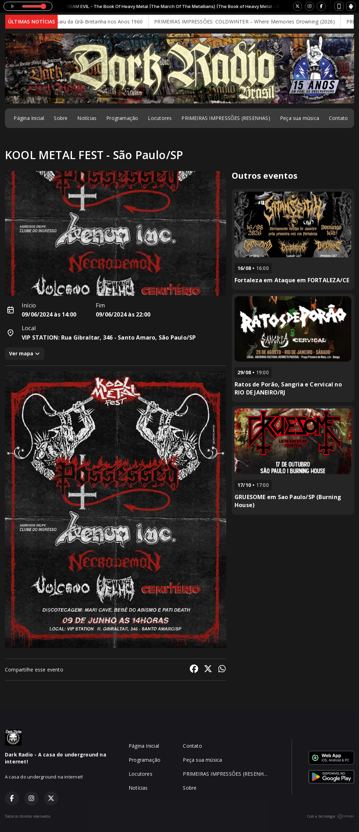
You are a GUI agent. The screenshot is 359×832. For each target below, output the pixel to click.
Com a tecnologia (330, 816)
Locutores (160, 118)
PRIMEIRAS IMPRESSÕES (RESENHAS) (225, 118)
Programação (122, 118)
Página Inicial (29, 118)
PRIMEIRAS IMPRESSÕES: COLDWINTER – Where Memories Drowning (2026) (250, 21)
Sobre (60, 118)
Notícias (86, 118)
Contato (338, 118)
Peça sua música (299, 118)
